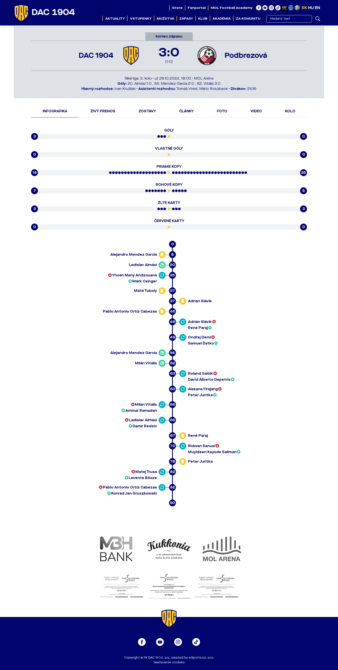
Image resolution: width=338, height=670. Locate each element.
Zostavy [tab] (147, 111)
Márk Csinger (144, 281)
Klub (202, 18)
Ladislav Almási (143, 265)
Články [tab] (186, 111)
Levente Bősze (143, 478)
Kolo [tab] (290, 111)
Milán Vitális (146, 363)
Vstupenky (141, 18)
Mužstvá (165, 18)
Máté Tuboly (145, 290)
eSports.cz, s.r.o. (201, 658)
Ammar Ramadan (141, 410)
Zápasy (186, 18)
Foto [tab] (222, 111)
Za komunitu (248, 18)
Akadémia (222, 18)
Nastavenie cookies (169, 662)
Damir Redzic (145, 426)
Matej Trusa (146, 472)
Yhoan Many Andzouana (134, 275)
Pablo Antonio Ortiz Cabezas (130, 311)
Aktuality (115, 18)
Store (177, 7)
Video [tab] (256, 111)
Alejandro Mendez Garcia (133, 254)
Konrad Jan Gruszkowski (134, 493)
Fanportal (196, 7)
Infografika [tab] (55, 111)
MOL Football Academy (231, 7)
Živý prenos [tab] (102, 111)
